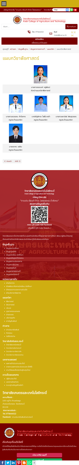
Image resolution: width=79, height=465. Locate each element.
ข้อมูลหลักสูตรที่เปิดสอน (15, 258)
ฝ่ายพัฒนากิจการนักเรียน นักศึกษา (19, 286)
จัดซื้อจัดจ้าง (10, 336)
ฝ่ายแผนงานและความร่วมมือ (16, 289)
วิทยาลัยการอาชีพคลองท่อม (14, 355)
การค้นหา (71, 26)
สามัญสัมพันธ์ (11, 321)
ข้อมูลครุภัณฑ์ (11, 268)
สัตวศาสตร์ (10, 305)
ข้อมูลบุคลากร (11, 251)
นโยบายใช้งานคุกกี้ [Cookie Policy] (39, 455)
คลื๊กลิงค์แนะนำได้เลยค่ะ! (39, 43)
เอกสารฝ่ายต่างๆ (12, 382)
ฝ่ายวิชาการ (10, 283)
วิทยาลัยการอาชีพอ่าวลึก (13, 351)
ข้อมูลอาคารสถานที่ (13, 271)
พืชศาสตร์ (9, 301)
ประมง (8, 308)
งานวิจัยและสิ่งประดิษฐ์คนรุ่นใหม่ (18, 370)
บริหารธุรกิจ (10, 318)
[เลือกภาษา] (62, 9)
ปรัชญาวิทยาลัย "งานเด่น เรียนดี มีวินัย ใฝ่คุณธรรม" (22, 10)
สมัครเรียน (39, 39)
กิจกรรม (9, 333)
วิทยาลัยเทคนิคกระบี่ (13, 344)
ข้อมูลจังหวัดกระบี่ (12, 274)
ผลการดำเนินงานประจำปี (15, 363)
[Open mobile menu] (3, 3)
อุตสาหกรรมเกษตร (13, 311)
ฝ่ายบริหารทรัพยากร (13, 293)
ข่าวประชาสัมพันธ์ (12, 330)
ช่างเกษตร (10, 314)
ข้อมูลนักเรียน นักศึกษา (14, 255)
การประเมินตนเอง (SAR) (19, 367)
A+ (72, 35)
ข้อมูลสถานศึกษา (12, 248)
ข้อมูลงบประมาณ (12, 264)
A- (72, 32)
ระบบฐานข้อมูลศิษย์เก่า (14, 385)
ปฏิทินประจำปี (11, 378)
